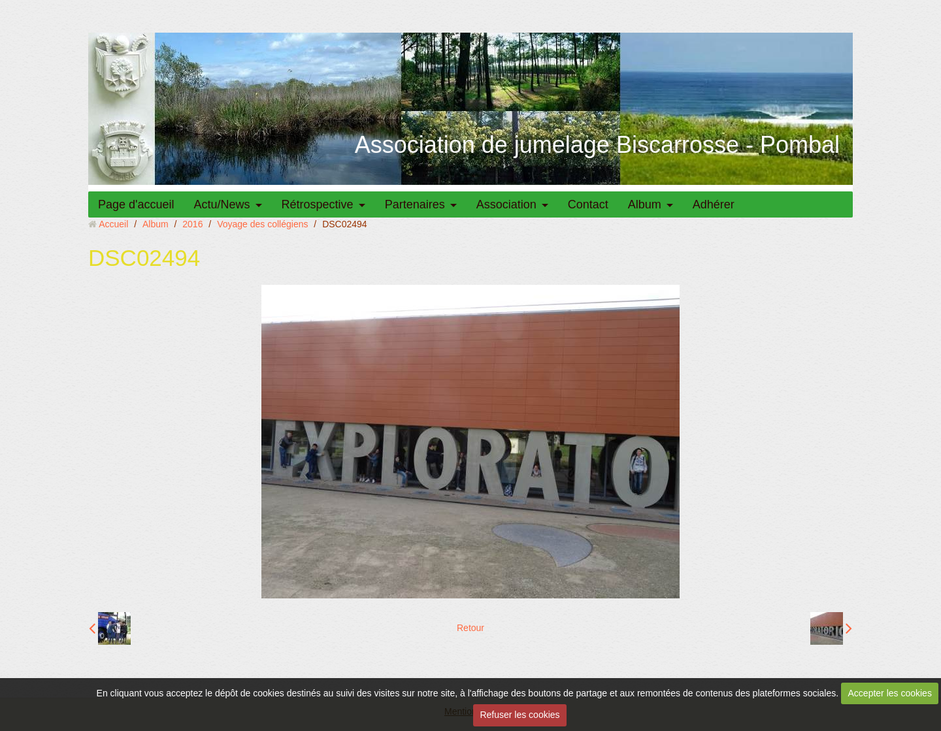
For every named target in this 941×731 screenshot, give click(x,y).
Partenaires (415, 204)
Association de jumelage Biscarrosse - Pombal (597, 144)
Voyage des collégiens (262, 224)
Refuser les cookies (519, 714)
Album (644, 204)
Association (506, 204)
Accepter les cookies (890, 693)
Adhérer (714, 204)
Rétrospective (318, 204)
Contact (588, 204)
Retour (470, 628)
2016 (192, 224)
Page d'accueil (136, 204)
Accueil (113, 224)
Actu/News (222, 204)
